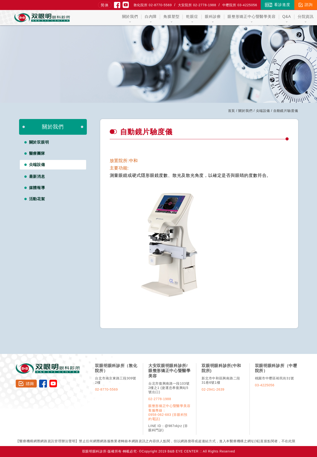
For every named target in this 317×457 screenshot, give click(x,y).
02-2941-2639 (213, 389)
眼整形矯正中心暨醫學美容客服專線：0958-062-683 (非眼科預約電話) (169, 412)
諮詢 (306, 5)
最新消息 (37, 176)
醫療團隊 (37, 153)
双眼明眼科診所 (48, 365)
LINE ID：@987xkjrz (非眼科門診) (168, 428)
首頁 (231, 111)
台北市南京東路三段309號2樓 (115, 380)
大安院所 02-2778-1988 (197, 5)
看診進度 (277, 5)
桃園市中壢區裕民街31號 (274, 378)
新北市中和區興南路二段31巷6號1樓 (221, 380)
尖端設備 (263, 111)
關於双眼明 (39, 142)
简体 (105, 5)
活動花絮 (37, 199)
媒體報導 (37, 188)
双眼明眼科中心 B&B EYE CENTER (42, 17)
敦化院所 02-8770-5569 (153, 5)
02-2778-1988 (159, 399)
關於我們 (245, 111)
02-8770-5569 (106, 389)
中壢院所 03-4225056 (239, 5)
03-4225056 (265, 385)
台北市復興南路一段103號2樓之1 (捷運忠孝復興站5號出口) (168, 388)
